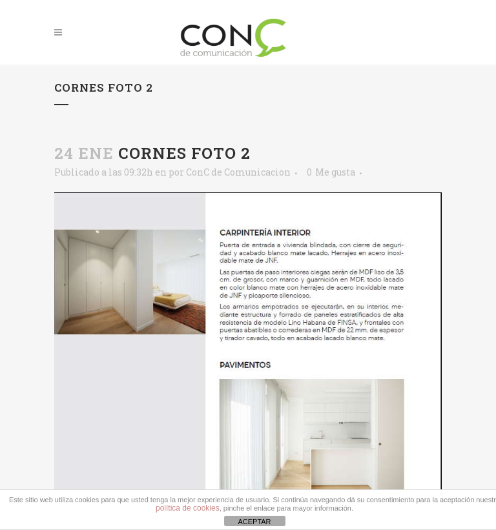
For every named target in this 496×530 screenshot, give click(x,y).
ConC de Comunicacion (238, 172)
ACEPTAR (254, 521)
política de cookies (188, 508)
